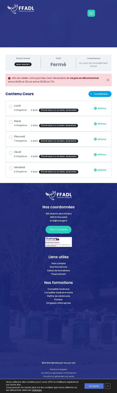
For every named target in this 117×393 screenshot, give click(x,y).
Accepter (94, 386)
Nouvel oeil (69, 363)
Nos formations (58, 267)
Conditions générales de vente (58, 376)
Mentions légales (58, 369)
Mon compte (58, 229)
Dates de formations (58, 270)
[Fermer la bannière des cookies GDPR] (107, 386)
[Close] (107, 80)
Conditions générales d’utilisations (58, 373)
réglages (37, 390)
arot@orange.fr (58, 220)
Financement (58, 274)
